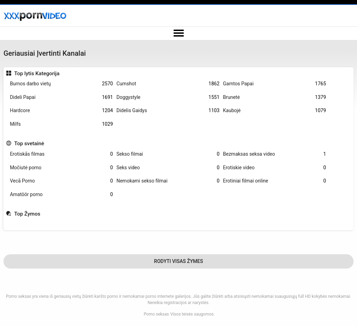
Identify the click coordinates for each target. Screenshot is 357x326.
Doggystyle (168, 97)
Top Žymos (27, 214)
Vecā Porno (61, 181)
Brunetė (274, 97)
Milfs (61, 124)
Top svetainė (29, 143)
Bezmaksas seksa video (274, 154)
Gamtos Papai (274, 84)
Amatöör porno (61, 194)
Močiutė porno (61, 168)
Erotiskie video (274, 168)
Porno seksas (156, 314)
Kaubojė (274, 111)
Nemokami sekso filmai (168, 181)
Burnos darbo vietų (61, 84)
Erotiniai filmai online (274, 181)
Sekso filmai (168, 154)
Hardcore (61, 111)
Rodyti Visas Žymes (178, 261)
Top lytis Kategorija (37, 73)
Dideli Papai (61, 97)
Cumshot (168, 84)
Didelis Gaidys (168, 111)
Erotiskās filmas (61, 154)
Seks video (168, 168)
